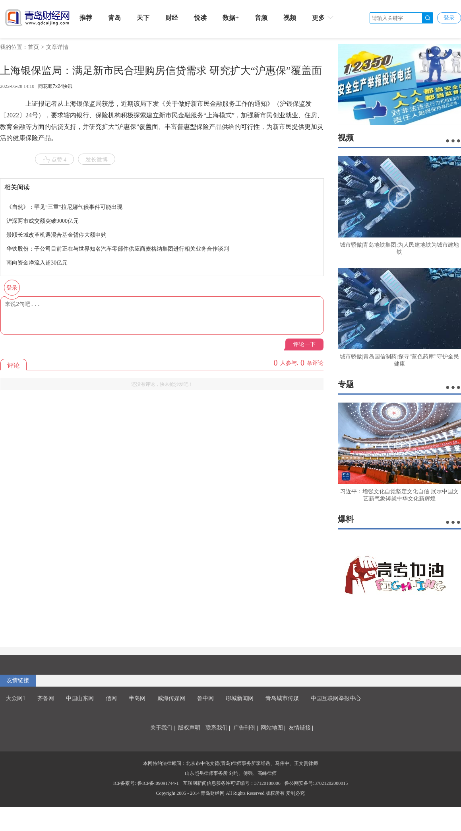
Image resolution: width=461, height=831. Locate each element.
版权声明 (189, 728)
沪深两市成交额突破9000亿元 (42, 221)
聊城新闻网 (240, 698)
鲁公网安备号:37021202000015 (316, 783)
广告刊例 (244, 728)
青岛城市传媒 (282, 698)
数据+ (231, 17)
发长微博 (96, 160)
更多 (323, 17)
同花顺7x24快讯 (55, 86)
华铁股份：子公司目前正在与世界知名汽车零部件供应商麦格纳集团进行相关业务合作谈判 (117, 249)
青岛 (114, 17)
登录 (449, 18)
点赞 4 (55, 160)
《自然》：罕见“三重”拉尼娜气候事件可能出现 (64, 207)
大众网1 (15, 698)
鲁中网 (205, 698)
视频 (289, 17)
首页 (33, 47)
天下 (143, 17)
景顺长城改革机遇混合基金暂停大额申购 (56, 235)
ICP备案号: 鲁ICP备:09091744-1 (146, 783)
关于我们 (161, 728)
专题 (346, 384)
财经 (171, 17)
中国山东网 (80, 698)
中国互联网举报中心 (336, 698)
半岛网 (137, 698)
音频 (261, 17)
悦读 (200, 17)
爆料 (346, 519)
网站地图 (272, 728)
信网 (111, 698)
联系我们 (216, 728)
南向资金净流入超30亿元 (37, 263)
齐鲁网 (45, 698)
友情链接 (18, 680)
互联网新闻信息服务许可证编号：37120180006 (232, 783)
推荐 (85, 17)
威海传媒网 (171, 698)
